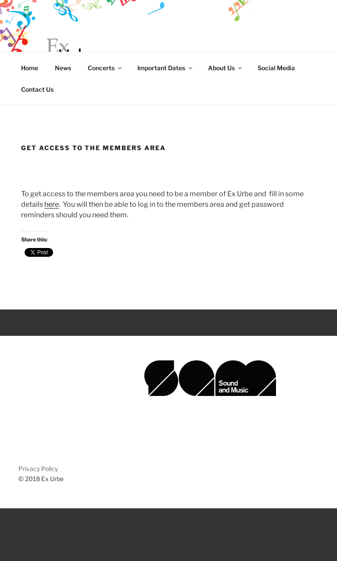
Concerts (105, 68)
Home (29, 68)
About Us (225, 68)
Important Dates (165, 68)
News (63, 68)
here (51, 204)
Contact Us (37, 89)
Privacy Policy (38, 468)
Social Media (276, 68)
